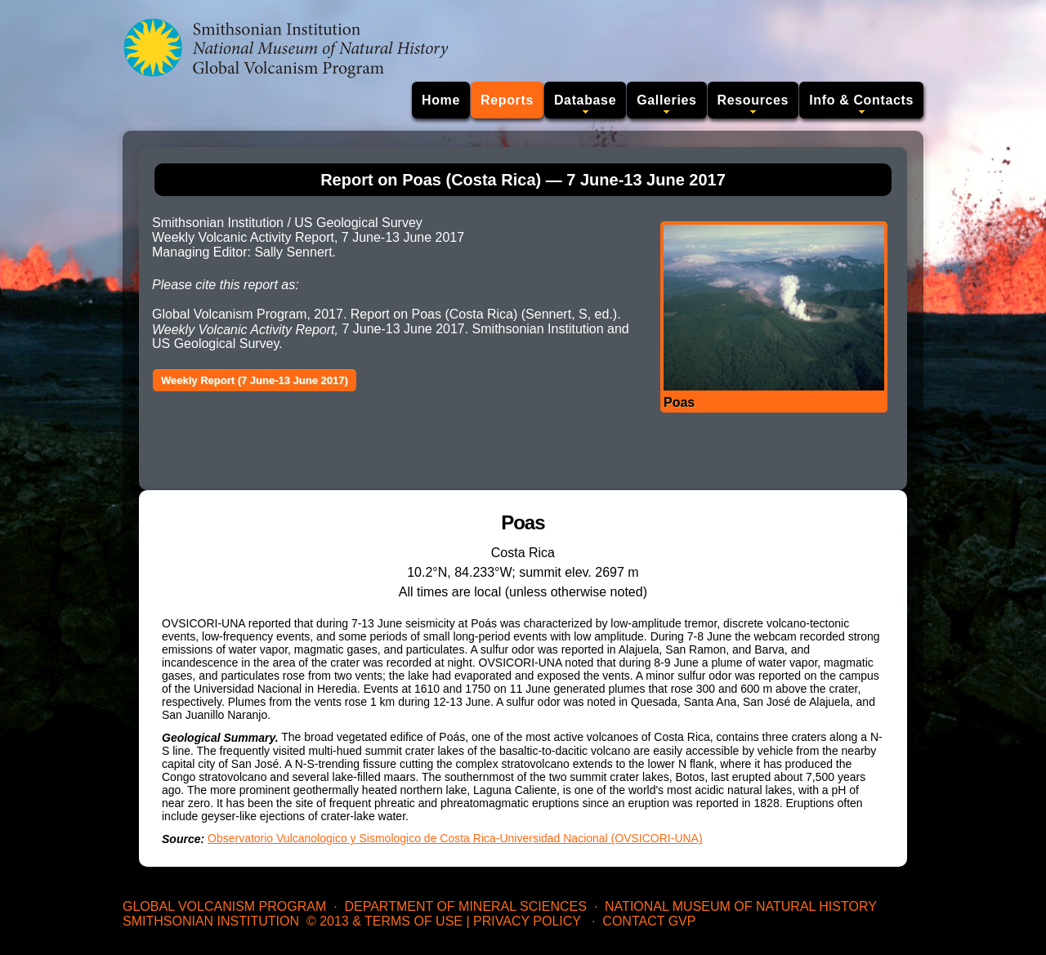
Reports (507, 100)
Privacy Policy (527, 921)
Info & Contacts (861, 100)
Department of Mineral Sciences (465, 906)
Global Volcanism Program (224, 906)
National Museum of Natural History (741, 906)
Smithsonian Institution (211, 921)
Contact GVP (648, 921)
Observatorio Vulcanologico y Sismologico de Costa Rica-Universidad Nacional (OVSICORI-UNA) (455, 838)
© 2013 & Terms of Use (384, 921)
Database (585, 100)
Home (441, 100)
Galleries (666, 100)
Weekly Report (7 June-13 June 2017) (254, 380)
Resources (753, 100)
